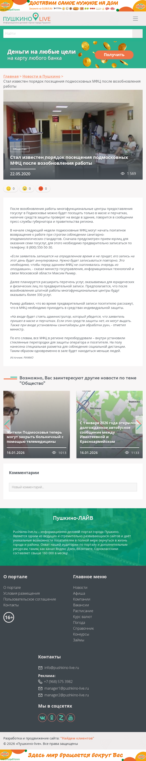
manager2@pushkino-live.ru (66, 695)
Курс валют (82, 616)
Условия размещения (21, 593)
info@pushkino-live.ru (61, 667)
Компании (81, 599)
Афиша (79, 593)
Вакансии (81, 605)
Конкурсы (81, 634)
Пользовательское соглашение (29, 599)
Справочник (83, 628)
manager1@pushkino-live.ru (66, 688)
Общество (19, 149)
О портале (12, 587)
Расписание (83, 610)
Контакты (11, 605)
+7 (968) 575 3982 (58, 681)
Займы (78, 640)
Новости (80, 587)
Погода (79, 622)
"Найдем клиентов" (77, 738)
